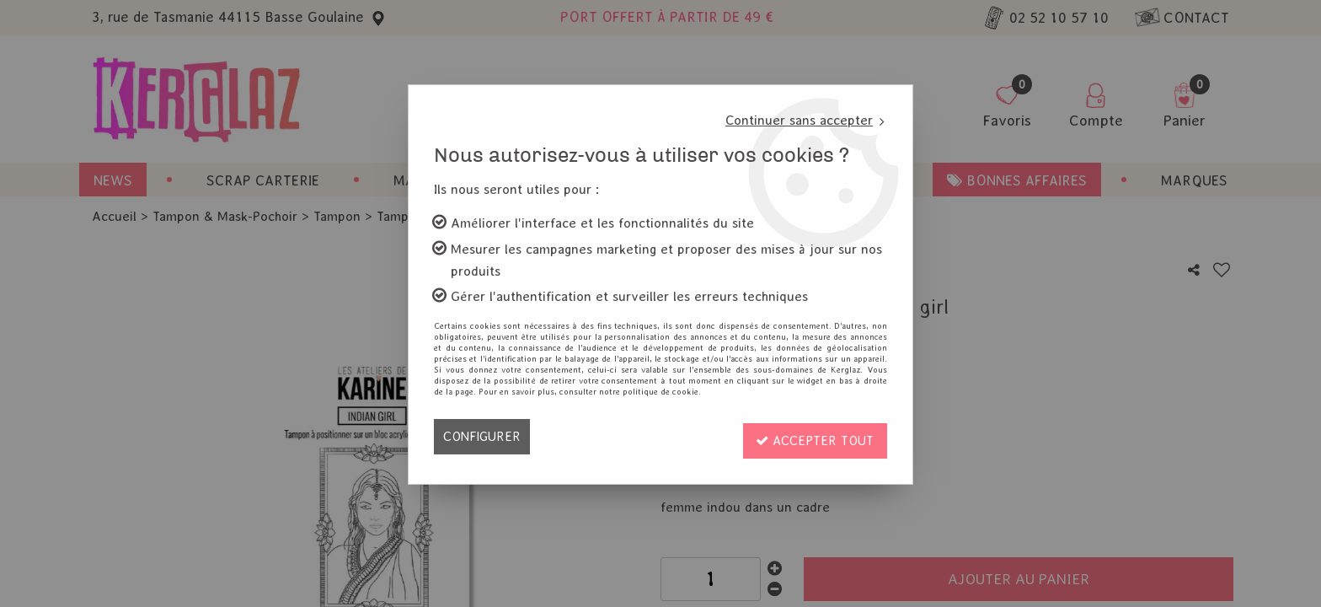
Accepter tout (813, 436)
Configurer (483, 436)
